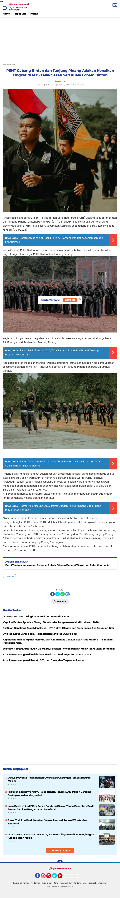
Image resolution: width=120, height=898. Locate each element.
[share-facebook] (52, 594)
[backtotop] (60, 863)
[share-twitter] (57, 594)
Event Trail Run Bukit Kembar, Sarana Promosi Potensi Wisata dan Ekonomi (47, 822)
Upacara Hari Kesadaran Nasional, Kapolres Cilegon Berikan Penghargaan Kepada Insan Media (51, 836)
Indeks (34, 13)
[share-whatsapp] (62, 594)
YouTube (62, 877)
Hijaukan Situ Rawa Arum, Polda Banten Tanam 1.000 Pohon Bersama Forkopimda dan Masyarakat (49, 793)
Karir (55, 883)
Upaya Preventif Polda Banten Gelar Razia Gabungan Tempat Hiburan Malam (49, 779)
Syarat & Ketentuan (98, 883)
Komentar (60, 601)
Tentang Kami (80, 883)
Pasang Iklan (66, 883)
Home (6, 13)
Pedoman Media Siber (41, 883)
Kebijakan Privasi (21, 883)
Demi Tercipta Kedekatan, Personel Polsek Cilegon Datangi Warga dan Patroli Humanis (57, 565)
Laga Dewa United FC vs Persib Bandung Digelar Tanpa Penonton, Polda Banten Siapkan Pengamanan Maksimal (51, 808)
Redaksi (84, 874)
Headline (9, 576)
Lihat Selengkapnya (60, 850)
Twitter (56, 877)
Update (70, 300)
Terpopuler (19, 13)
